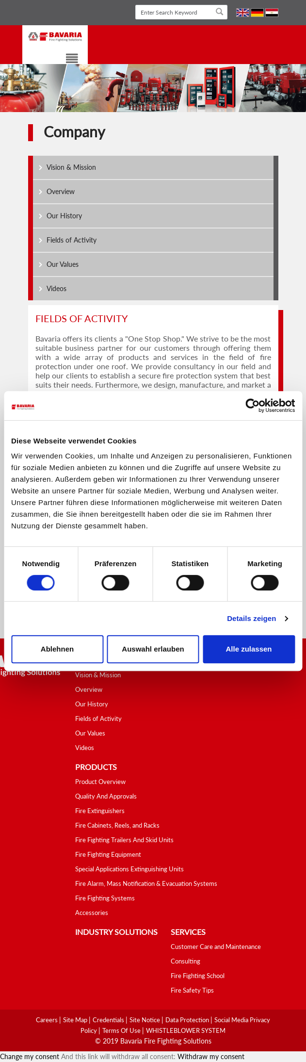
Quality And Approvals (106, 796)
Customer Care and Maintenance (216, 946)
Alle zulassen (248, 649)
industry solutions (116, 931)
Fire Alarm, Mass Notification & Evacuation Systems (146, 883)
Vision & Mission (71, 167)
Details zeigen (251, 618)
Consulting (185, 961)
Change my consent (29, 1056)
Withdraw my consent (210, 1056)
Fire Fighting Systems (105, 898)
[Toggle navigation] (66, 59)
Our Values (63, 264)
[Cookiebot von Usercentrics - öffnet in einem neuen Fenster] (252, 405)
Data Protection (187, 1020)
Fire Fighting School (198, 976)
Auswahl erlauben (153, 649)
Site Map (76, 1020)
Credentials (109, 1020)
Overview (61, 191)
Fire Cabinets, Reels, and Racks (117, 825)
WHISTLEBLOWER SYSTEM (185, 1030)
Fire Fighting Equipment (108, 854)
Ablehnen (57, 649)
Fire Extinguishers (100, 811)
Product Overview (100, 781)
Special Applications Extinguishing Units (129, 869)
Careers (47, 1020)
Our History (64, 216)
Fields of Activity (72, 240)
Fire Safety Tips (192, 990)
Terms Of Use (122, 1030)
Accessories (91, 912)
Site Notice (145, 1020)
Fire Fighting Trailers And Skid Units (124, 840)
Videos (56, 288)
